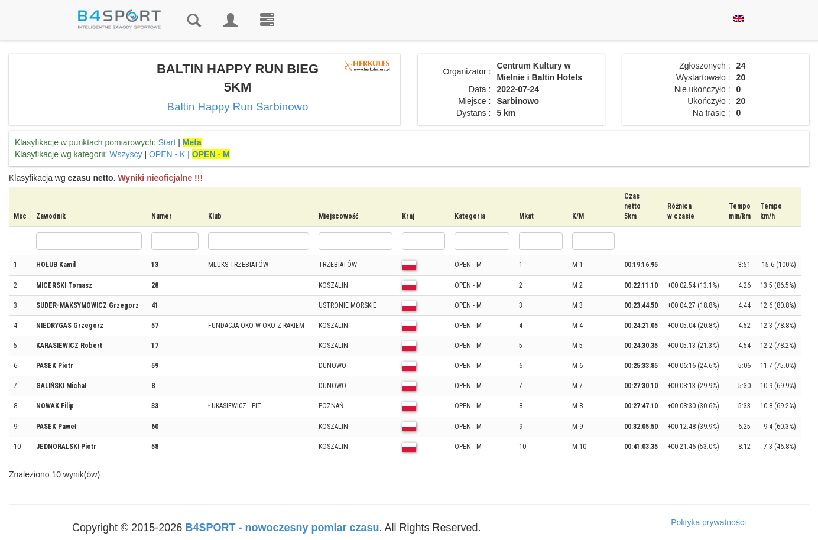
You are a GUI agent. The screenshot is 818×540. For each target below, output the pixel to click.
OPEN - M (211, 154)
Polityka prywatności (708, 522)
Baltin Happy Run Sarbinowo (238, 106)
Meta (192, 142)
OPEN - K (167, 154)
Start (167, 142)
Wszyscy (125, 154)
